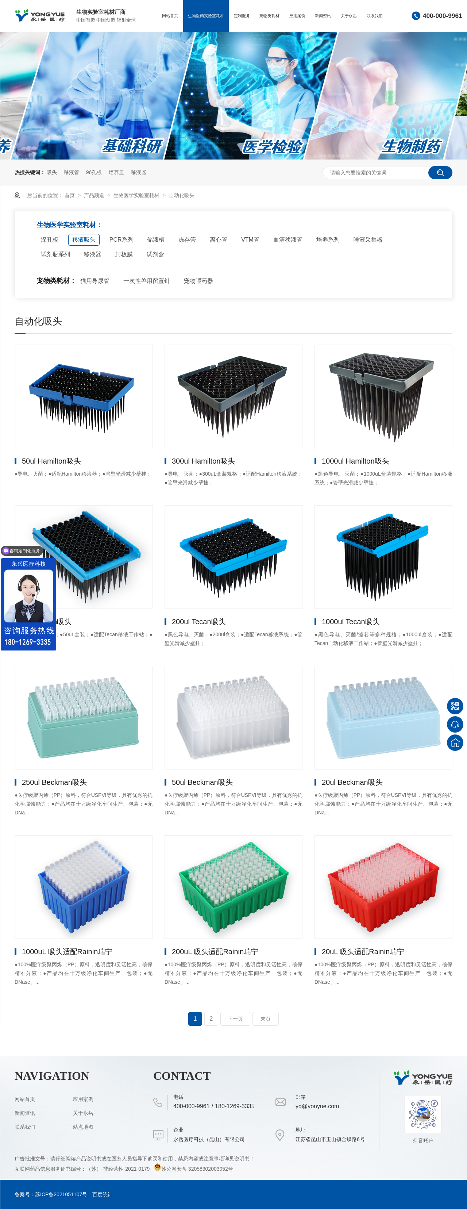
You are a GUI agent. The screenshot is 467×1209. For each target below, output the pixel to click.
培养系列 (328, 240)
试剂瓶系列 (55, 254)
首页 (70, 195)
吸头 (52, 172)
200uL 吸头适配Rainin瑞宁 (215, 952)
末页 (265, 1019)
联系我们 (375, 16)
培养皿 (116, 172)
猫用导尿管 (94, 281)
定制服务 (242, 16)
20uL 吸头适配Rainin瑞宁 (363, 952)
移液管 (71, 172)
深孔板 (49, 240)
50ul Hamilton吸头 (51, 461)
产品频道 (95, 195)
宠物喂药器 (198, 281)
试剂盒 (155, 254)
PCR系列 (121, 240)
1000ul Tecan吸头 (351, 622)
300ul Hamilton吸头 (203, 461)
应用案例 (297, 16)
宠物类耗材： (56, 280)
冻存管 (187, 240)
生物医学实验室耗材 (137, 195)
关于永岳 (349, 16)
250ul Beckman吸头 (54, 782)
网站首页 (170, 16)
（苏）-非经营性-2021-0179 (118, 1169)
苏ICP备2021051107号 (61, 1194)
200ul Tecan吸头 (199, 622)
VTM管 (250, 240)
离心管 (218, 240)
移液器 (138, 172)
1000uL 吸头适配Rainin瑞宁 (67, 952)
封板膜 (124, 254)
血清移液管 (287, 240)
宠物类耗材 (269, 16)
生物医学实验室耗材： (70, 225)
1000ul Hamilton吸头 (355, 461)
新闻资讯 (323, 16)
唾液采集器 (368, 240)
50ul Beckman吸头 (202, 782)
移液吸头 (84, 240)
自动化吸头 (181, 195)
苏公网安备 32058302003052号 (193, 1169)
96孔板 (94, 172)
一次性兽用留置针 (146, 281)
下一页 (235, 1019)
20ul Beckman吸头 (352, 782)
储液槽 (156, 240)
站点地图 (83, 1127)
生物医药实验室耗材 (206, 16)
